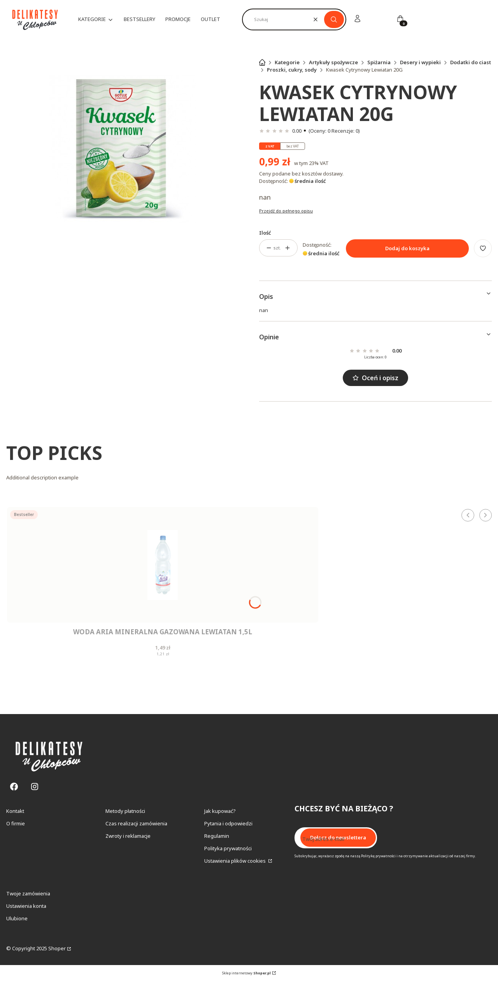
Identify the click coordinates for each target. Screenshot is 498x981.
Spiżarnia (379, 62)
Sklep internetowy (246, 973)
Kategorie (287, 62)
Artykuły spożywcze (333, 62)
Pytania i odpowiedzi (228, 823)
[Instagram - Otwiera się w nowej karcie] (34, 787)
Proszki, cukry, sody (292, 69)
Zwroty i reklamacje (128, 835)
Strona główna (262, 62)
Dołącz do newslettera (338, 837)
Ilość (265, 232)
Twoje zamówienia (28, 893)
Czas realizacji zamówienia (136, 823)
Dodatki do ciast (470, 62)
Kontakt (15, 810)
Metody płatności (125, 810)
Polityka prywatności (228, 848)
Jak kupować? (220, 810)
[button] (334, 19)
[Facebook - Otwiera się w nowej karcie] (14, 787)
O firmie (15, 823)
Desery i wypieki (420, 62)
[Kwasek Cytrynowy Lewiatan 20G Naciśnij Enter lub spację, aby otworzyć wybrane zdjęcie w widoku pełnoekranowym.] (122, 148)
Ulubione (17, 918)
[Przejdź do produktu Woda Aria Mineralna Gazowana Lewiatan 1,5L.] (162, 565)
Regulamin (216, 835)
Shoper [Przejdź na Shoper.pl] (57, 948)
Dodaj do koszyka (407, 248)
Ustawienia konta (26, 905)
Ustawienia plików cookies (235, 860)
